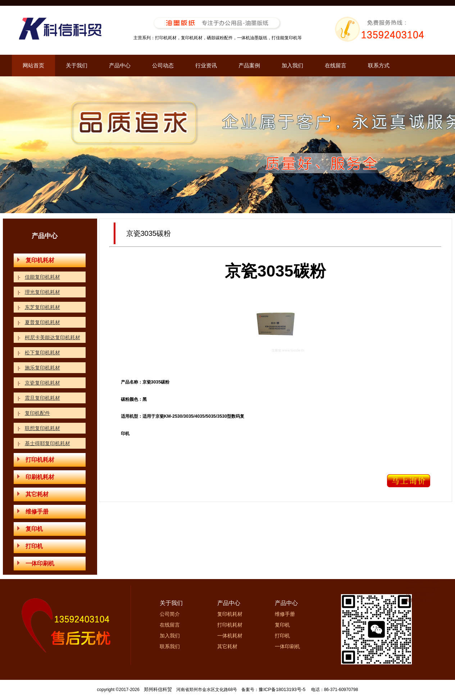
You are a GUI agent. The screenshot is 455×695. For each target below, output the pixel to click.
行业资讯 (206, 65)
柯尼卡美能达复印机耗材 (52, 337)
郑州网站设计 (419, 600)
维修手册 (33, 511)
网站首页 (33, 65)
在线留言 (335, 65)
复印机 (30, 529)
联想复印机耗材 (42, 428)
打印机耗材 (35, 460)
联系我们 (170, 646)
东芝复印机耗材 (42, 307)
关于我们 (76, 65)
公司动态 (163, 65)
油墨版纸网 (425, 594)
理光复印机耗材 (42, 292)
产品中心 (120, 65)
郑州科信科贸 (158, 689)
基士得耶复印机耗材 (47, 443)
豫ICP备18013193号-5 (282, 689)
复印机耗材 (35, 260)
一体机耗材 (229, 635)
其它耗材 (33, 494)
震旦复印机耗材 (42, 398)
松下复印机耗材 (42, 352)
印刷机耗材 (35, 477)
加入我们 (292, 65)
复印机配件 (37, 413)
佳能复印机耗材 (42, 277)
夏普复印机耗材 (42, 322)
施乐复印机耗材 (42, 368)
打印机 (30, 546)
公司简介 (170, 614)
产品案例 (249, 65)
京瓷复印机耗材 (42, 383)
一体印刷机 (35, 563)
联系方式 (379, 65)
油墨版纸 (414, 581)
